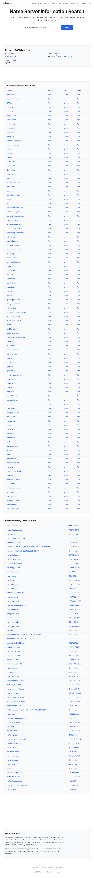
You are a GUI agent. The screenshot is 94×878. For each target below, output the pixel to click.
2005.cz (10, 107)
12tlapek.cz (11, 128)
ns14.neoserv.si (13, 572)
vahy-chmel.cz (12, 241)
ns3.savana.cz (12, 609)
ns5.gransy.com (13, 618)
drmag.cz (10, 362)
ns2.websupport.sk (14, 530)
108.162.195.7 (74, 643)
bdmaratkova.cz (13, 400)
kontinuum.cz (12, 438)
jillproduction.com (14, 471)
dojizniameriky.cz (13, 195)
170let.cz (10, 162)
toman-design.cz (13, 182)
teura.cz (10, 295)
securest (10, 630)
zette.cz (10, 383)
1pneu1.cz (11, 157)
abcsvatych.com (13, 316)
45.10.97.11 (73, 752)
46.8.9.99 (73, 706)
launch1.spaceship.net (15, 543)
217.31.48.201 (10, 56)
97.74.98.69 (73, 534)
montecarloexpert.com (16, 337)
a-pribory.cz (11, 254)
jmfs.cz (9, 454)
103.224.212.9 (74, 731)
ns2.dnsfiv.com (12, 668)
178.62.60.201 (74, 609)
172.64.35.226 (74, 605)
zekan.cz (10, 95)
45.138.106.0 (74, 714)
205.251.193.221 (75, 538)
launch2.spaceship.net (15, 593)
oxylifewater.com (13, 262)
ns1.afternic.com (13, 534)
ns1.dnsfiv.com (12, 760)
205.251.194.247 (75, 697)
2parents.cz (11, 120)
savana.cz (11, 166)
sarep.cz (10, 341)
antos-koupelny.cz (14, 500)
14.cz (9, 149)
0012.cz (10, 111)
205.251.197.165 (75, 664)
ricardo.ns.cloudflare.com (17, 739)
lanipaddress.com (13, 145)
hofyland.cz (11, 308)
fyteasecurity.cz (13, 212)
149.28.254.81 (74, 647)
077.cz (9, 103)
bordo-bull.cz (12, 283)
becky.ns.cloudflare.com (16, 639)
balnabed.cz (11, 387)
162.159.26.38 (74, 543)
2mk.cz (9, 442)
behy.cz (10, 429)
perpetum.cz (12, 354)
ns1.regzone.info (13, 559)
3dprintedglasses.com (15, 233)
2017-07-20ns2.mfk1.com (17, 785)
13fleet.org (11, 124)
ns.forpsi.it (11, 580)
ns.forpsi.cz (11, 747)
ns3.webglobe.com (14, 685)
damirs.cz (10, 475)
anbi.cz (9, 203)
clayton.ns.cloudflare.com (17, 605)
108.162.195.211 (75, 739)
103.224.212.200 (75, 785)
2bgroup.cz (11, 116)
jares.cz (10, 425)
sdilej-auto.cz (12, 505)
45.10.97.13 (73, 781)
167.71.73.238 (74, 584)
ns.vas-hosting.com (14, 773)
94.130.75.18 (74, 655)
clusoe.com (11, 408)
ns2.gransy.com (13, 626)
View (49, 95)
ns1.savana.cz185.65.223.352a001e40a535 (23, 551)
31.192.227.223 (74, 618)
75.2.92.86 (73, 576)
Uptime (52, 3)
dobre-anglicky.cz (14, 249)
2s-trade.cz (11, 132)
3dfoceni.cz (11, 459)
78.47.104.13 (74, 773)
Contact (58, 868)
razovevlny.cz (12, 270)
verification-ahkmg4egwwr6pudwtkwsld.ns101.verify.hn (28, 547)
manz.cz (10, 325)
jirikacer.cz (11, 484)
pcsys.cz (10, 379)
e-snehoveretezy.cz (14, 224)
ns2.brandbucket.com (15, 681)
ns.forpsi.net (12, 735)
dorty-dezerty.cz (13, 304)
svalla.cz (10, 450)
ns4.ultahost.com (13, 647)
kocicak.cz (11, 421)
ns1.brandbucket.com (15, 689)
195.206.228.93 (75, 572)
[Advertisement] (47, 38)
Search (67, 27)
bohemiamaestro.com (15, 216)
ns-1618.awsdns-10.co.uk (16, 563)
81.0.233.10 (73, 559)
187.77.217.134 (74, 756)
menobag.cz (11, 287)
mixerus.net (11, 496)
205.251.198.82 (75, 563)
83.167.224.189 (74, 743)
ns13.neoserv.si (13, 601)
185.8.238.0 (73, 589)
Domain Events (62, 3)
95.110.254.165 (74, 580)
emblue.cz (11, 329)
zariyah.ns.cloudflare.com (17, 718)
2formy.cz (11, 153)
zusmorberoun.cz (14, 321)
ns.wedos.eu (12, 589)
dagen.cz (10, 392)
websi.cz (10, 174)
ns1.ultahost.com (13, 584)
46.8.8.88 (73, 764)
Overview (36, 868)
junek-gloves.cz (13, 333)
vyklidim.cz (11, 433)
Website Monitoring (78, 3)
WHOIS (33, 3)
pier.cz (9, 291)
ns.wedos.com (12, 714)
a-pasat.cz (11, 346)
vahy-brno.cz (12, 279)
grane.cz (10, 492)
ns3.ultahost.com (13, 655)
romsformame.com (14, 375)
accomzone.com (13, 245)
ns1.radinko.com (13, 756)
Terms (50, 868)
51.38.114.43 (73, 651)
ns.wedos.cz (11, 727)
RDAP (40, 3)
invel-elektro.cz (13, 99)
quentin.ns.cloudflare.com (17, 643)
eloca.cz (10, 199)
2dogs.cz (10, 136)
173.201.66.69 (74, 722)
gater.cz (10, 371)
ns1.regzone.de (13, 622)
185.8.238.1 (73, 727)
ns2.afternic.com (13, 722)
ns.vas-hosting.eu (14, 743)
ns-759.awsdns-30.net (15, 697)
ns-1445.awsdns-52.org (16, 664)
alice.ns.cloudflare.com (16, 701)
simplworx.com (13, 509)
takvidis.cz (11, 237)
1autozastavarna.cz (14, 229)
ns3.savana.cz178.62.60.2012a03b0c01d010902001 (27, 710)
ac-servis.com (12, 446)
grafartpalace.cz (13, 300)
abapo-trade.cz (13, 463)
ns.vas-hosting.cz (13, 693)
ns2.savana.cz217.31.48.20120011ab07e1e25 (24, 635)
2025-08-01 (11, 672)
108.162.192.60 (74, 701)
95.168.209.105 (75, 693)
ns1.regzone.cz (13, 789)
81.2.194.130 (73, 735)
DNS (45, 3)
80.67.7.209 (73, 676)
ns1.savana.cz (12, 660)
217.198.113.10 (74, 789)
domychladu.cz (13, 413)
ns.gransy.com (12, 597)
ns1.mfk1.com (12, 731)
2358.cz (10, 266)
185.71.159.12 (74, 530)
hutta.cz (10, 467)
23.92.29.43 (73, 622)
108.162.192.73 (74, 639)
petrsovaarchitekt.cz (15, 208)
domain (10, 768)
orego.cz (10, 404)
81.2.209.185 (74, 747)
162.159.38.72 (74, 718)
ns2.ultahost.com (13, 651)
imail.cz (10, 178)
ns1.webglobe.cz (13, 568)
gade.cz (10, 367)
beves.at (10, 191)
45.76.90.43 (74, 597)
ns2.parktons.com (14, 706)
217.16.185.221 (74, 626)
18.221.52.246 (74, 681)
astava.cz (10, 275)
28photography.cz (14, 141)
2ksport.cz (11, 170)
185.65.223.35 (74, 568)
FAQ (44, 868)
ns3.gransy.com (13, 614)
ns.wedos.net (12, 576)
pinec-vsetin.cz (13, 220)
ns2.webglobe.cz (13, 555)
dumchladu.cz (12, 396)
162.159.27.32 (74, 593)
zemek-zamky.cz (13, 479)
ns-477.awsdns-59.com (16, 538)
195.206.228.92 (75, 601)
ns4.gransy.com (13, 676)
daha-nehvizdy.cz (14, 258)
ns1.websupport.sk (14, 752)
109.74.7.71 (73, 614)
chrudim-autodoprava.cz (16, 312)
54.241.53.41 (74, 689)
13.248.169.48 (74, 547)
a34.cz (9, 358)
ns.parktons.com (13, 764)
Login (89, 3)
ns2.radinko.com (13, 777)
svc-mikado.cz (12, 350)
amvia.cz (10, 187)
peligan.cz (11, 417)
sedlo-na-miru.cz (13, 488)
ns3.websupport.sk (14, 781)
